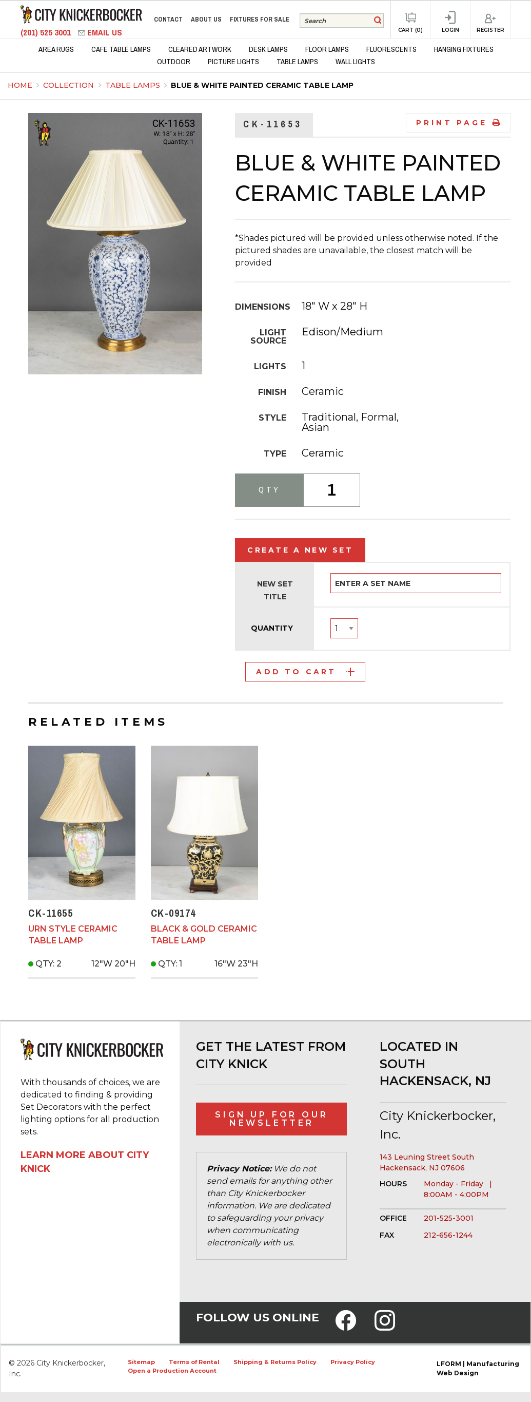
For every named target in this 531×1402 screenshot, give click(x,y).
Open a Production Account (172, 1370)
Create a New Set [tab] (300, 550)
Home (20, 85)
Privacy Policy (352, 1362)
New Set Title (275, 590)
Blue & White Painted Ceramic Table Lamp (262, 85)
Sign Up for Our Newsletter (271, 1119)
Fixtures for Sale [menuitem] (259, 19)
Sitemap (141, 1362)
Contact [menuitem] (168, 19)
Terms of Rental (194, 1362)
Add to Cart (305, 671)
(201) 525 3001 (47, 33)
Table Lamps (133, 85)
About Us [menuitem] (206, 19)
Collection (69, 85)
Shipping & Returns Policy (275, 1362)
